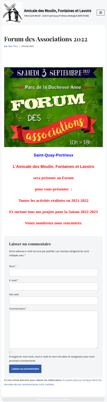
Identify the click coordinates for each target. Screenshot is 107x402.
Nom (12, 266)
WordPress (65, 399)
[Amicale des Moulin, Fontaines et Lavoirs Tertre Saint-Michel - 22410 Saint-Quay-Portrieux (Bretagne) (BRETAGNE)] (46, 12)
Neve (39, 399)
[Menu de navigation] (101, 12)
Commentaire (18, 308)
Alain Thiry (13, 46)
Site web (14, 294)
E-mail (13, 280)
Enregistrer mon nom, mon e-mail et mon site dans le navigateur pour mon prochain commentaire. (52, 358)
